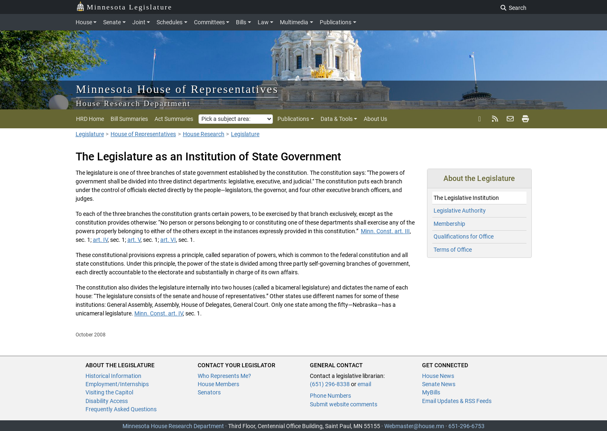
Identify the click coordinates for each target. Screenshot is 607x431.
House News (438, 376)
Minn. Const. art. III (385, 231)
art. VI (168, 239)
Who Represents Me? (224, 376)
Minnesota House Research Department (173, 426)
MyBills (431, 392)
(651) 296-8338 (330, 384)
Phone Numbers (330, 395)
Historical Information (113, 376)
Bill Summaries (129, 119)
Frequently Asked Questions (121, 409)
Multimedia (294, 22)
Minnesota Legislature (124, 6)
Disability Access (106, 401)
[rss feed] (495, 119)
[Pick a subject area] (235, 119)
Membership (449, 223)
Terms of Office (453, 249)
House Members (218, 384)
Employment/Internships (117, 384)
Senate (112, 22)
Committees (209, 22)
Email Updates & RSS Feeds (457, 401)
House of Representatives (143, 134)
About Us (375, 119)
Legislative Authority (460, 210)
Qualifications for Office (464, 236)
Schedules (169, 22)
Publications (335, 22)
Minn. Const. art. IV (158, 313)
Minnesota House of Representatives (177, 89)
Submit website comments (343, 404)
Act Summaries (174, 119)
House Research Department (133, 103)
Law (263, 22)
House (84, 22)
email (364, 384)
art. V (134, 239)
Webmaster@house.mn (414, 426)
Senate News (438, 384)
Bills (241, 22)
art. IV (100, 239)
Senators (209, 392)
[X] (479, 119)
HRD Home (90, 119)
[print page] (524, 119)
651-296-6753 (466, 426)
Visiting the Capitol (109, 392)
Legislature (90, 134)
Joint (138, 22)
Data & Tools (337, 119)
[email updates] (510, 119)
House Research (203, 134)
